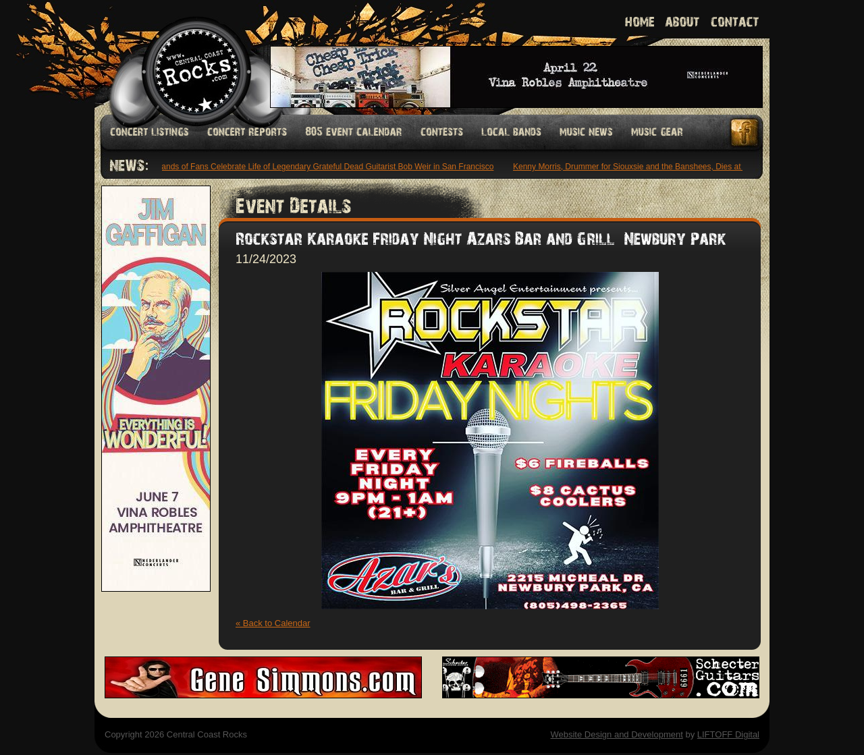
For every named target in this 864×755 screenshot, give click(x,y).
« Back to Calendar (273, 623)
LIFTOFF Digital (728, 734)
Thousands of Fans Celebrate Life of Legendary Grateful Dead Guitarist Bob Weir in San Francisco (319, 166)
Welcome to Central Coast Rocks (180, 57)
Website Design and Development (616, 734)
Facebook (745, 132)
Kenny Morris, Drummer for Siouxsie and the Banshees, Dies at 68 (635, 166)
